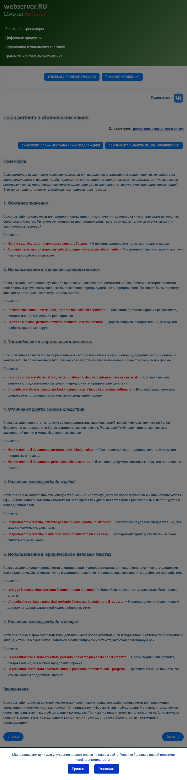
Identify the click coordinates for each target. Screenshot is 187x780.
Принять (78, 769)
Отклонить (106, 769)
